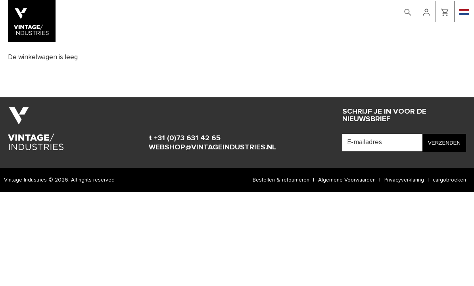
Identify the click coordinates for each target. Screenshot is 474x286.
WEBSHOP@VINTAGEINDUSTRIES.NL (212, 147)
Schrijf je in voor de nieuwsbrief (384, 115)
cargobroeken (449, 180)
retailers (364, 11)
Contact (335, 11)
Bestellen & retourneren (281, 180)
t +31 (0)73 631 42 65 (185, 138)
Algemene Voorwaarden (347, 180)
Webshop (273, 11)
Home (249, 11)
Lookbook (304, 11)
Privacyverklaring (404, 180)
